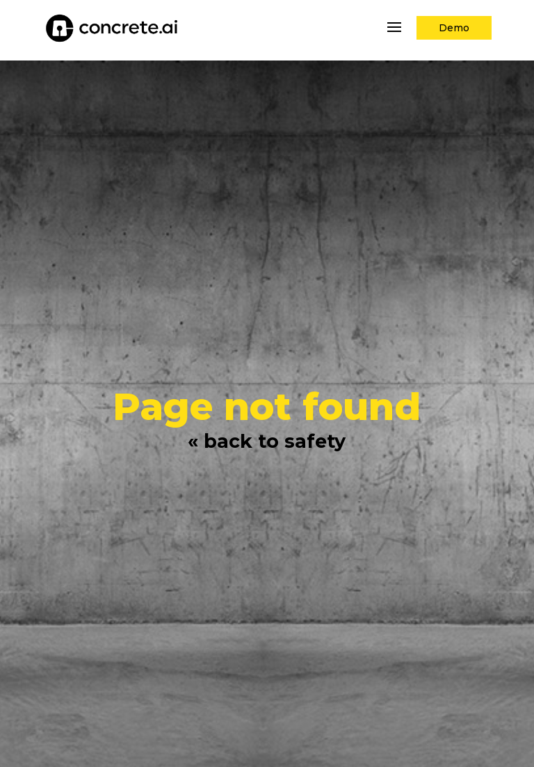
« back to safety (267, 441)
